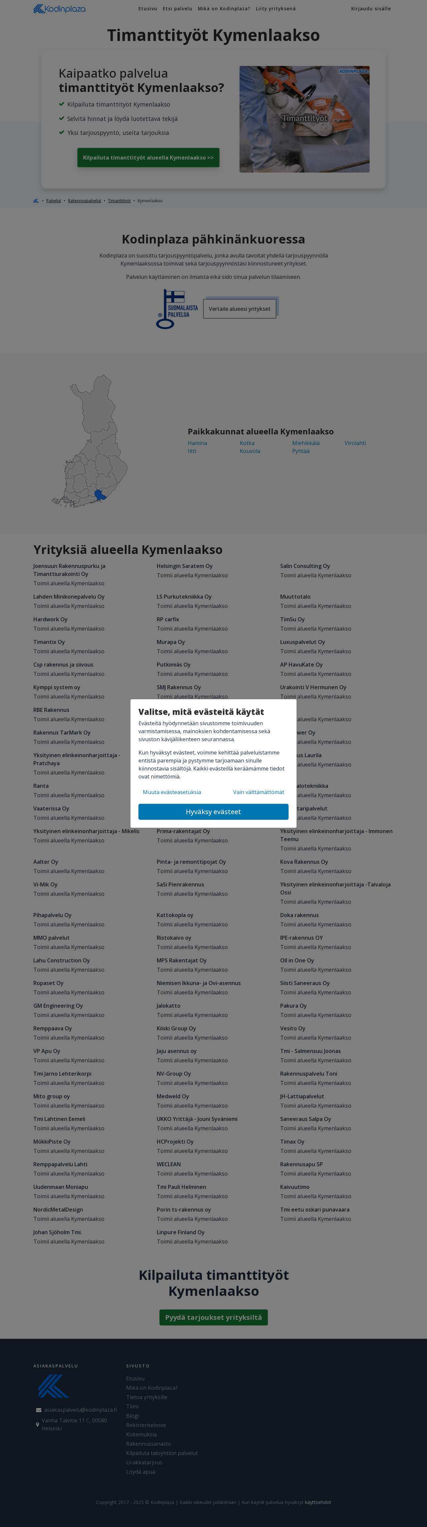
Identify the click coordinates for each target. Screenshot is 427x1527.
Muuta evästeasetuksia (172, 792)
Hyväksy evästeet (213, 811)
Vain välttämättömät (258, 792)
